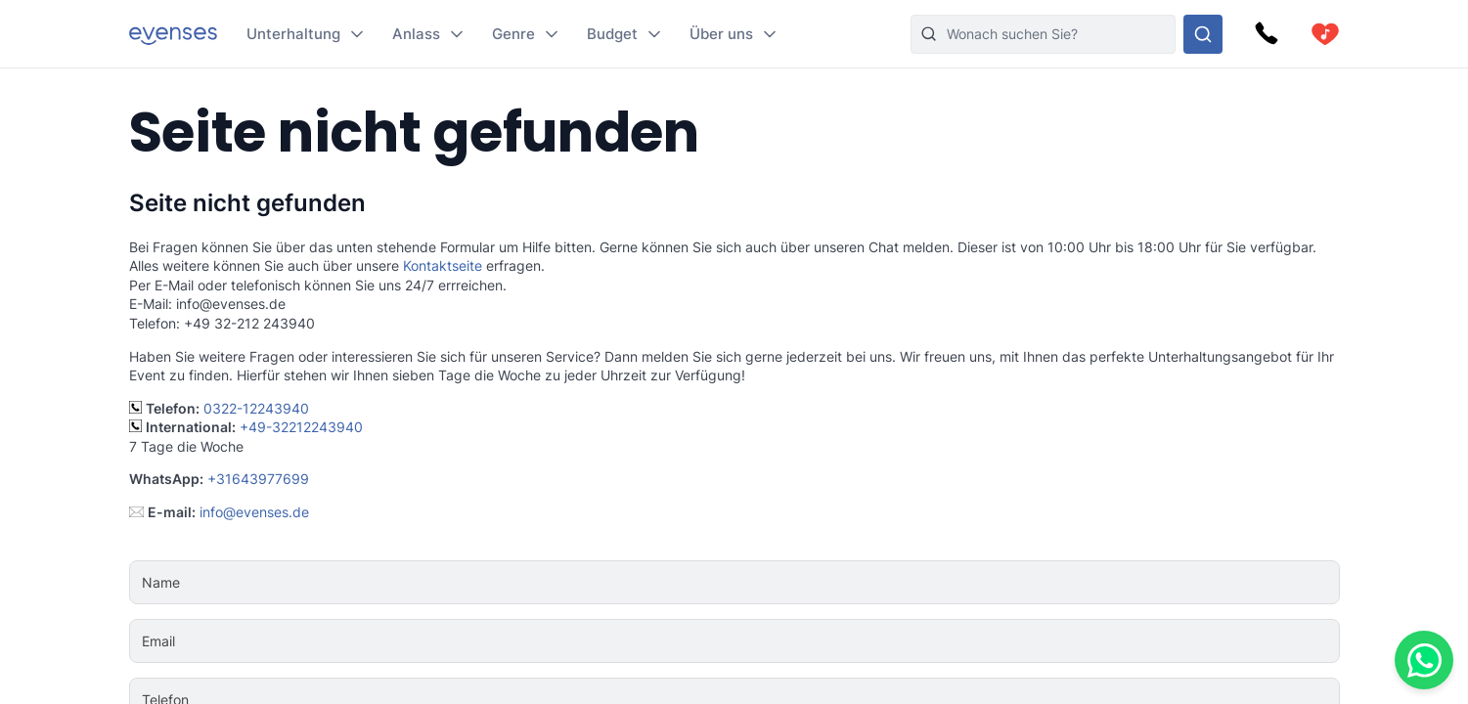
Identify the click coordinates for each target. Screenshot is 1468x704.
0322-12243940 (256, 408)
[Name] (793, 583)
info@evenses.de (254, 512)
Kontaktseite (442, 265)
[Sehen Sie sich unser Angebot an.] (1203, 34)
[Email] (793, 641)
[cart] (1325, 34)
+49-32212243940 (301, 426)
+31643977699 (258, 478)
